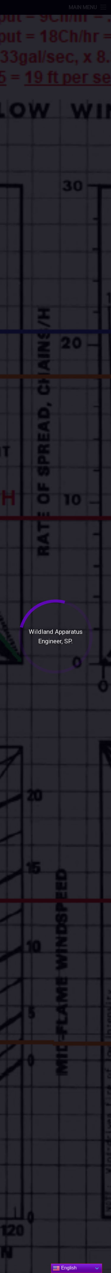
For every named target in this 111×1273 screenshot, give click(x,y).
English (65, 1268)
